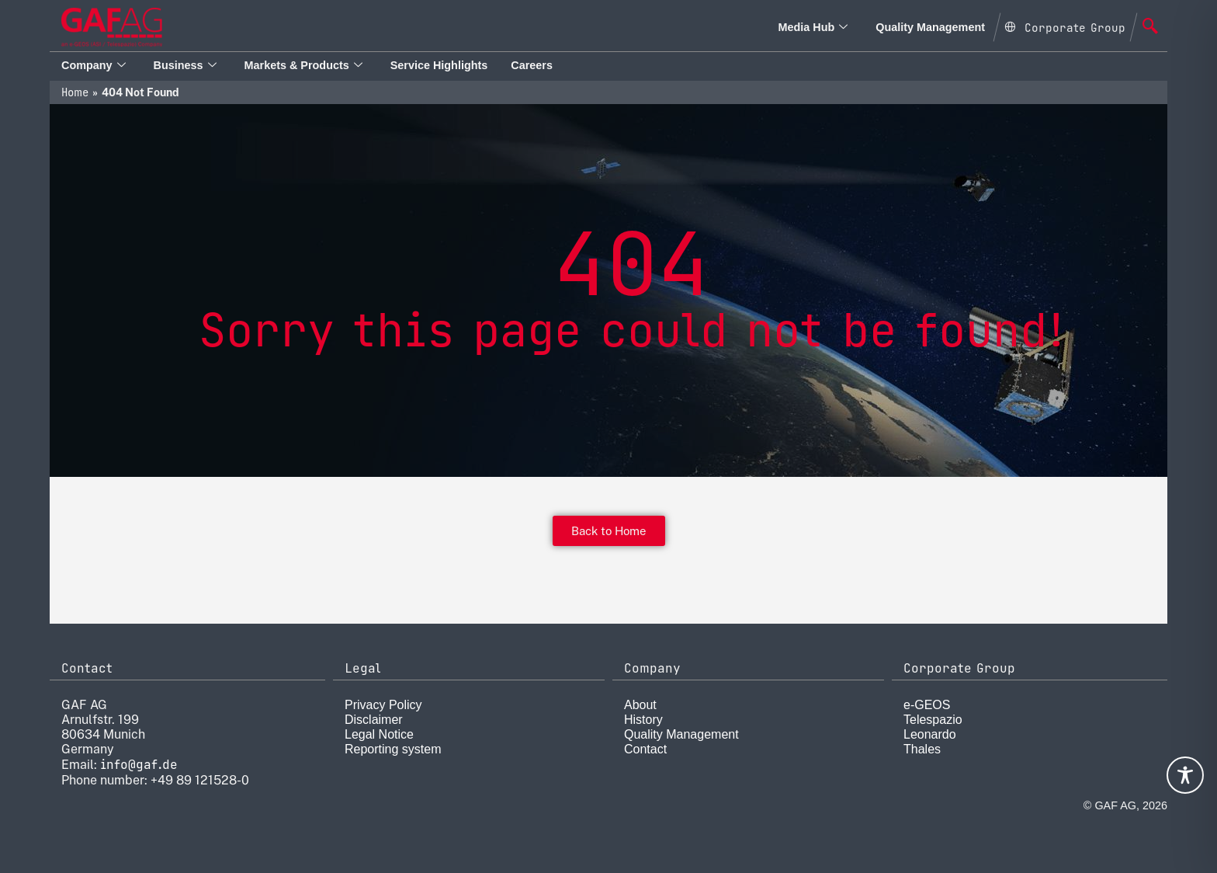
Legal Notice (379, 734)
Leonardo (929, 734)
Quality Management (930, 27)
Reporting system (393, 749)
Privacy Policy (383, 704)
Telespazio (932, 719)
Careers (532, 65)
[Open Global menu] (1064, 25)
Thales (922, 749)
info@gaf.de (139, 764)
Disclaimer (374, 719)
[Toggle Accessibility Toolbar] (1185, 775)
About (640, 704)
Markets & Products (303, 65)
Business (185, 65)
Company (93, 65)
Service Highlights (439, 65)
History (643, 719)
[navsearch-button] (1150, 27)
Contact (645, 749)
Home (74, 92)
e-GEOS (926, 704)
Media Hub (813, 27)
